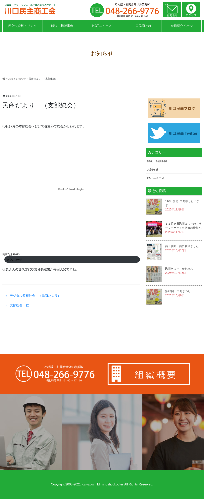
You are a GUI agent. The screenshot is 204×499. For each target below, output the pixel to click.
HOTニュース (102, 26)
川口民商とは (141, 26)
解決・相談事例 (62, 26)
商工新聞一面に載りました (182, 246)
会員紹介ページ (182, 26)
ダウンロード (14, 259)
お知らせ (152, 169)
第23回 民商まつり (178, 291)
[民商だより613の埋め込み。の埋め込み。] (71, 189)
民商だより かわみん (179, 268)
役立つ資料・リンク (22, 26)
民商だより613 (11, 254)
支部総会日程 (19, 305)
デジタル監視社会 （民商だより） (35, 295)
